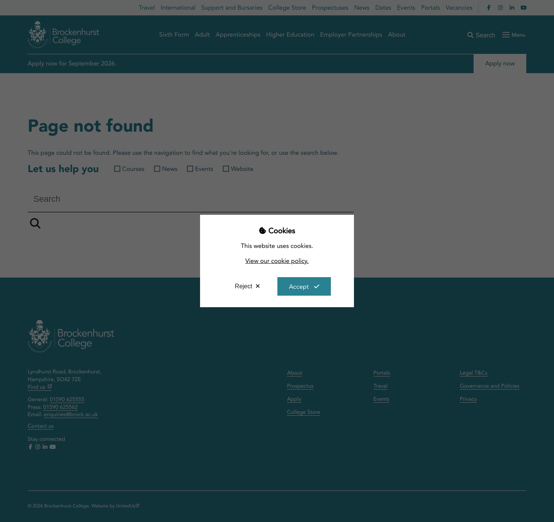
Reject (243, 286)
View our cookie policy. (277, 260)
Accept (299, 286)
